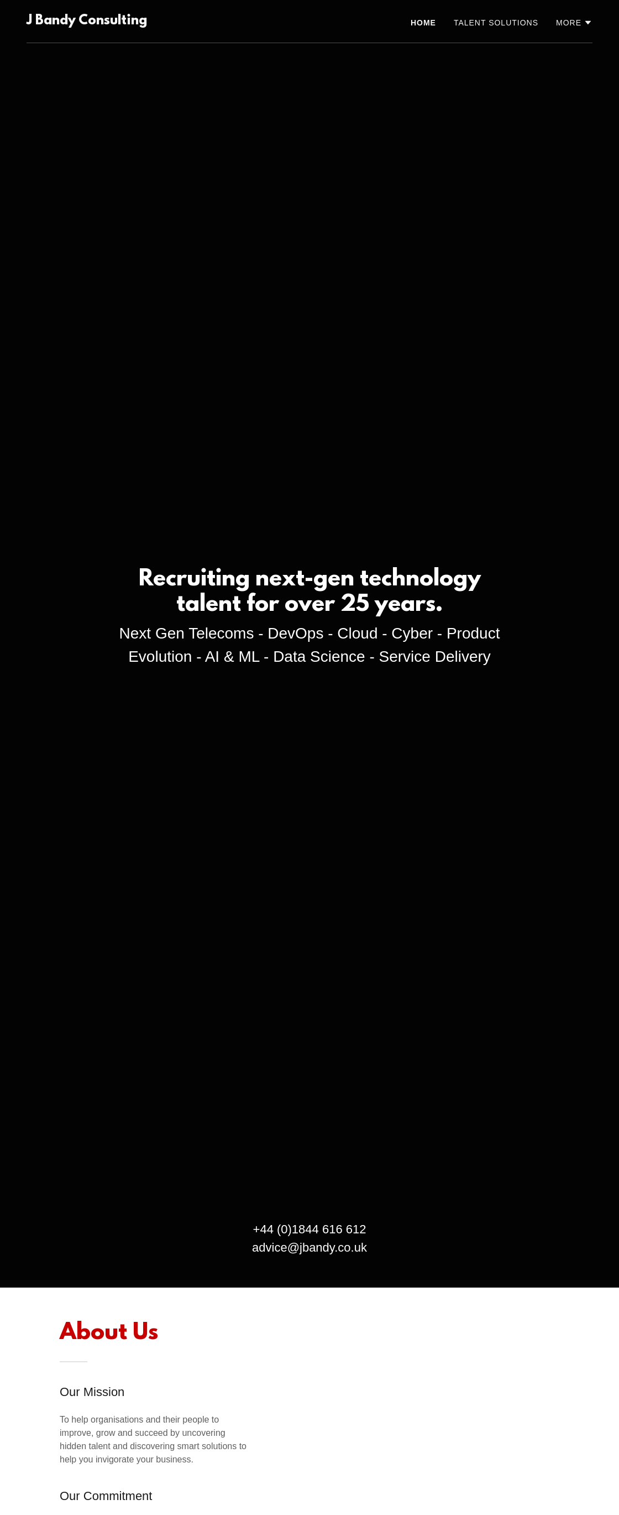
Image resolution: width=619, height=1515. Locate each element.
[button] (574, 22)
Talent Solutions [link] (496, 22)
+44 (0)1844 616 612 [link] (309, 1229)
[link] (87, 21)
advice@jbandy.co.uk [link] (309, 1247)
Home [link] (423, 22)
